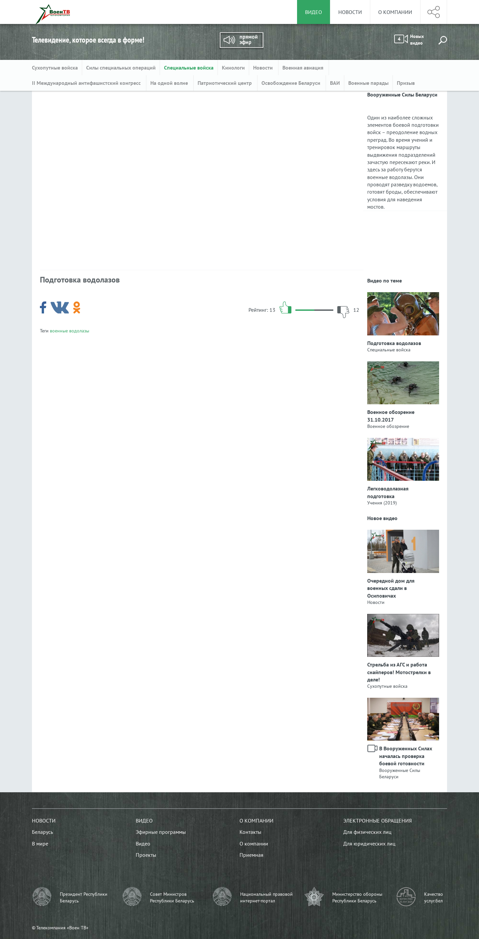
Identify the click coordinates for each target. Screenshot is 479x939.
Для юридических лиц (369, 843)
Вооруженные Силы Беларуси (399, 773)
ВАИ (335, 83)
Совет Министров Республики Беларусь (172, 897)
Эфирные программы (161, 832)
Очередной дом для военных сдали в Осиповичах (390, 588)
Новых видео (409, 39)
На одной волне (169, 83)
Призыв (406, 83)
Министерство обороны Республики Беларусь (357, 897)
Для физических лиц (367, 832)
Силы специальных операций (121, 67)
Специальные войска (189, 67)
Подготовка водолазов (394, 343)
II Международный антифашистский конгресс (87, 83)
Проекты (146, 854)
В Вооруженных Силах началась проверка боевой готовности (405, 756)
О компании (395, 12)
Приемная (251, 854)
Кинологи (233, 67)
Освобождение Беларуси (291, 83)
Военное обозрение (388, 426)
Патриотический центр (225, 83)
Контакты (250, 832)
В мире (40, 843)
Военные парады (368, 83)
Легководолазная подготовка (387, 492)
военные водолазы (69, 331)
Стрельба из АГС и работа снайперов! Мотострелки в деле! (399, 672)
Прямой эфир (241, 40)
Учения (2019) (382, 503)
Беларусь (42, 832)
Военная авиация (303, 67)
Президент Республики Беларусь (83, 897)
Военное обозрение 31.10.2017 (390, 416)
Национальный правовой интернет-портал (266, 897)
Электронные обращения (377, 820)
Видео (144, 820)
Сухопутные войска (55, 67)
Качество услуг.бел (433, 897)
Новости (350, 12)
